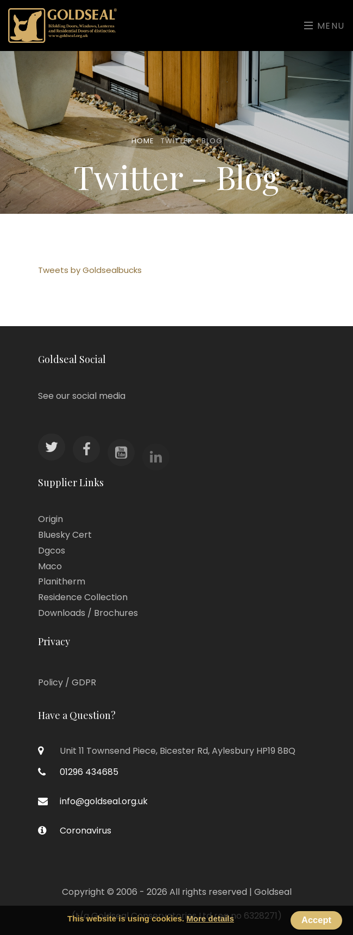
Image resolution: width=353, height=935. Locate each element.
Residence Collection (83, 597)
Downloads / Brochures (88, 613)
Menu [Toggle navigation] (324, 26)
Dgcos (51, 550)
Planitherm (61, 581)
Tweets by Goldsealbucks (90, 270)
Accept (316, 920)
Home (142, 141)
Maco (50, 566)
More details (210, 918)
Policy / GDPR (67, 682)
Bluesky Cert (65, 535)
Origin (50, 519)
